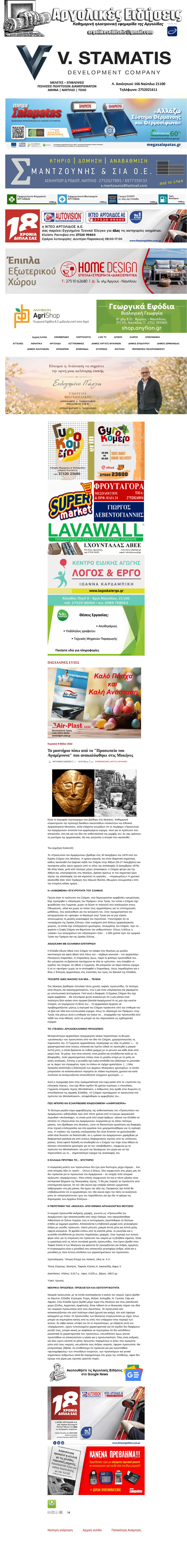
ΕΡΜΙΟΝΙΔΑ (82, 349)
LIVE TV (102, 337)
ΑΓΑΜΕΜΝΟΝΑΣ (102, 762)
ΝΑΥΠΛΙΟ (120, 349)
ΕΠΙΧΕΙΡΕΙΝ (62, 349)
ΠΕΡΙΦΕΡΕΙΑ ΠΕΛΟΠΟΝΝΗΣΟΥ (148, 349)
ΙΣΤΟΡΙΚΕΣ (101, 349)
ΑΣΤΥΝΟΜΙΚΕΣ (76, 343)
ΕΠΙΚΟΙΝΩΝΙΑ (152, 337)
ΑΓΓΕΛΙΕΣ (18, 343)
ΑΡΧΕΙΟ (118, 337)
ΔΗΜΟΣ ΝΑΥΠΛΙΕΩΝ (38, 349)
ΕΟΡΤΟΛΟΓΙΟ (83, 337)
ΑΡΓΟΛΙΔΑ (55, 343)
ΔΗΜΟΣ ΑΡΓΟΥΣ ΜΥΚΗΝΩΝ (106, 343)
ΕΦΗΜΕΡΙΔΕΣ (61, 337)
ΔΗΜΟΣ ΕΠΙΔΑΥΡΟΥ (139, 343)
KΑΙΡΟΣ (134, 337)
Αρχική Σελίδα (39, 337)
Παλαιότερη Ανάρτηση (126, 1530)
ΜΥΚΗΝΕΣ (122, 762)
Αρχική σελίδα (92, 1530)
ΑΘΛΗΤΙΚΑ (36, 343)
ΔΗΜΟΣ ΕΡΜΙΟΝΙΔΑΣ (168, 343)
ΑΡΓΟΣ (114, 762)
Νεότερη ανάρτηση (60, 1530)
